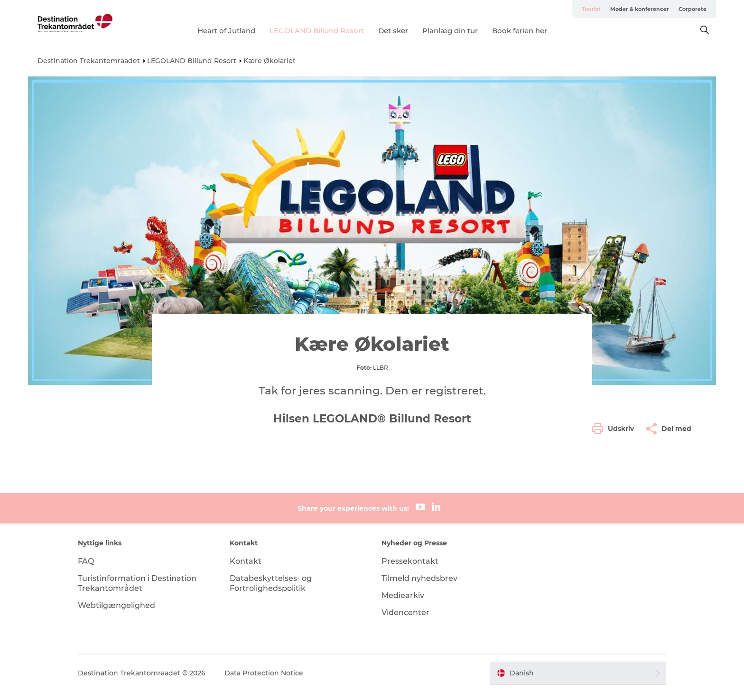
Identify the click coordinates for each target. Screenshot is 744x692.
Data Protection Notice (263, 673)
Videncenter (405, 612)
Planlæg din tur (450, 30)
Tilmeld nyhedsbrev (419, 578)
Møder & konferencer (639, 9)
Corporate (693, 9)
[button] (615, 428)
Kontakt (245, 561)
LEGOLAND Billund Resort (317, 30)
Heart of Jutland (226, 30)
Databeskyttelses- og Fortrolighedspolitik (271, 583)
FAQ (86, 561)
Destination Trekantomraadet (88, 60)
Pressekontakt (409, 561)
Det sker (393, 30)
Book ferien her (519, 30)
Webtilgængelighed (116, 605)
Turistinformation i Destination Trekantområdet (137, 583)
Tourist (591, 9)
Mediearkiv (402, 595)
